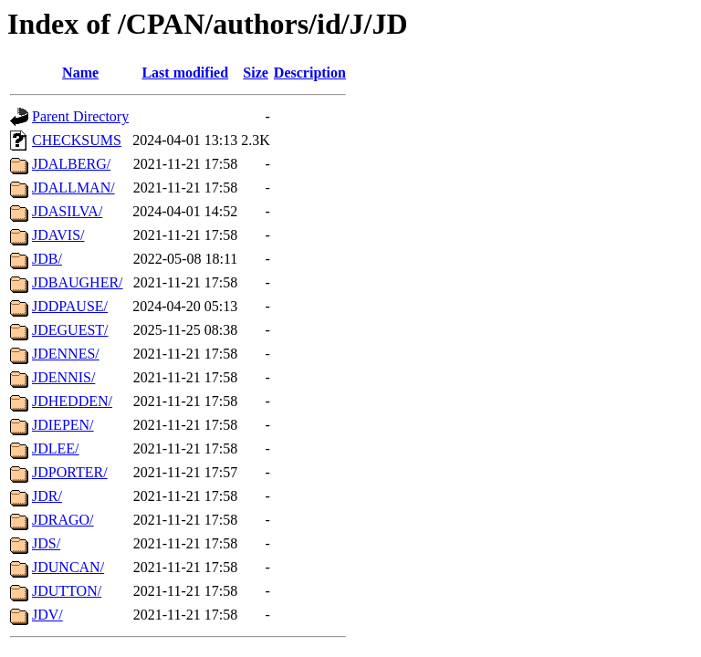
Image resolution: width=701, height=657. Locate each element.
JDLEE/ (55, 448)
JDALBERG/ (71, 164)
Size (255, 72)
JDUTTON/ (66, 591)
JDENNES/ (65, 353)
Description (310, 72)
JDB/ (47, 258)
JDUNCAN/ (68, 567)
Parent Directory (80, 116)
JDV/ (47, 614)
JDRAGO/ (63, 519)
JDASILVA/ (67, 211)
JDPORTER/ (70, 472)
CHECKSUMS (76, 140)
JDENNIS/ (63, 377)
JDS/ (46, 543)
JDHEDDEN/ (72, 401)
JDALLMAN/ (73, 187)
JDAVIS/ (58, 235)
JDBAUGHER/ (77, 282)
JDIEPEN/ (63, 425)
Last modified (184, 72)
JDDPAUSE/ (70, 306)
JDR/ (47, 496)
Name (80, 72)
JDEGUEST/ (70, 330)
